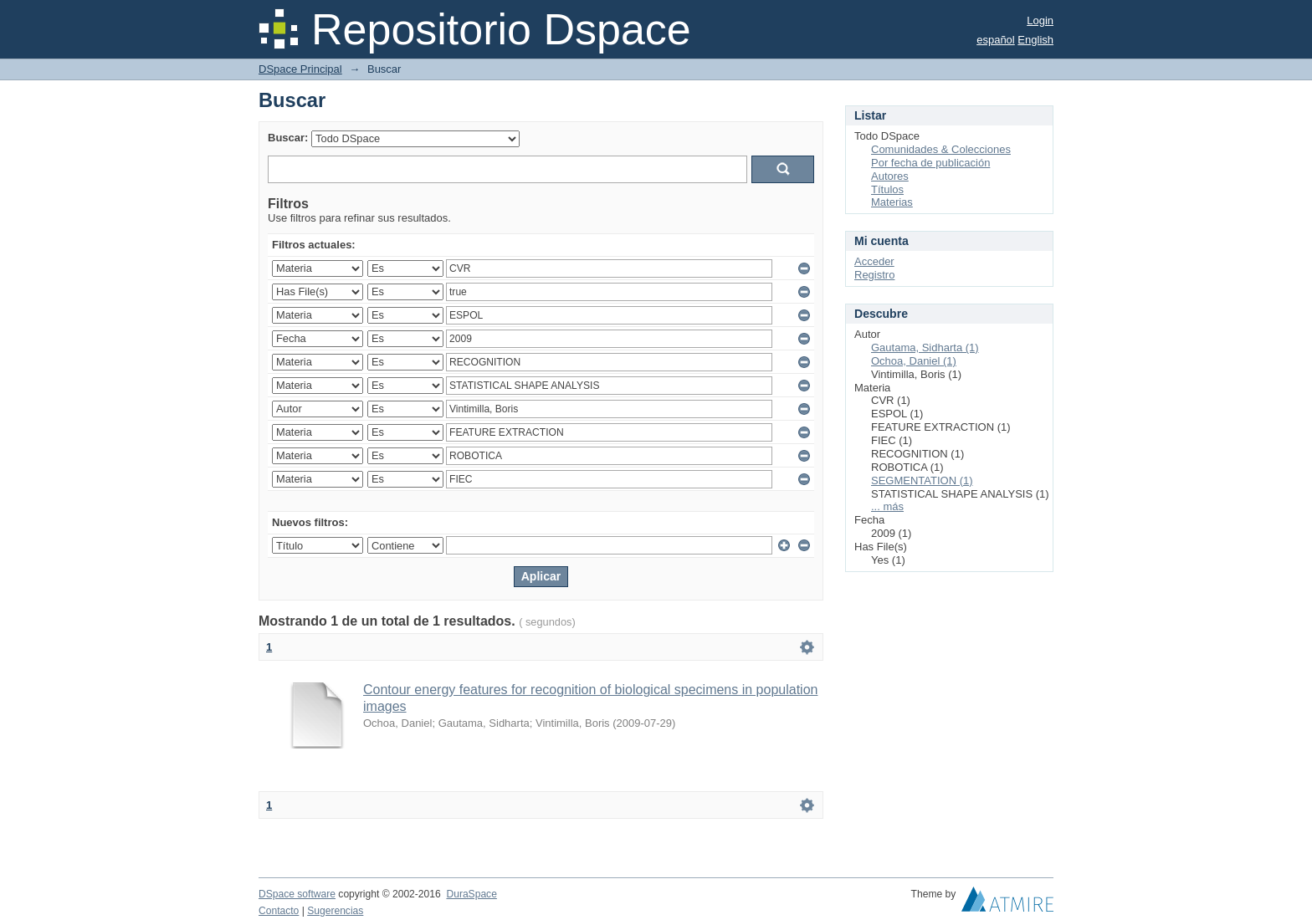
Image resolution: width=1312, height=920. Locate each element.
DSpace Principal (300, 69)
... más (887, 506)
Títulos (887, 189)
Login (1040, 20)
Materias (892, 202)
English (1035, 39)
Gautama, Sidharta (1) (925, 347)
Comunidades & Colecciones (941, 149)
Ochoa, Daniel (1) (913, 361)
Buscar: (288, 137)
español (995, 39)
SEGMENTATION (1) (922, 480)
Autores (890, 176)
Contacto (279, 911)
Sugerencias (335, 911)
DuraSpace (471, 894)
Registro (874, 274)
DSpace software (297, 894)
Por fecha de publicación (930, 162)
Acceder (874, 261)
